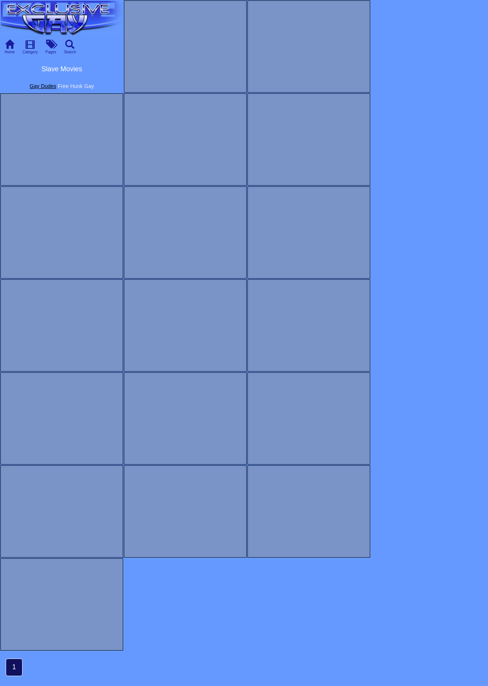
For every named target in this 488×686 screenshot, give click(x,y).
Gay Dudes (43, 86)
